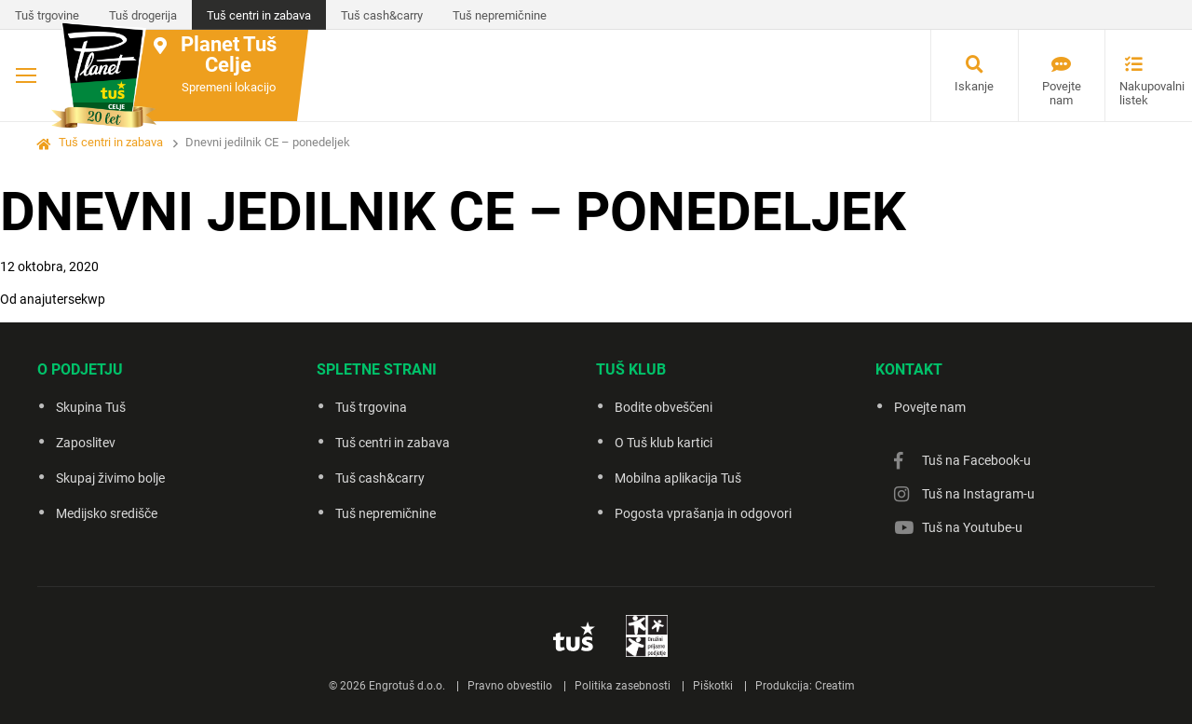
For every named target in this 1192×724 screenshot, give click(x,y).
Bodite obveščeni (663, 407)
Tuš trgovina (371, 407)
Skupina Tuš (91, 407)
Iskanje (974, 86)
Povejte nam (1061, 93)
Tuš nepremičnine (500, 15)
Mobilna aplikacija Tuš (678, 478)
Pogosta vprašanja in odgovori (703, 513)
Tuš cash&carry (382, 15)
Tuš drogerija (143, 15)
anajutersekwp (62, 299)
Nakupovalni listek (1140, 93)
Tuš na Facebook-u (976, 460)
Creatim (835, 685)
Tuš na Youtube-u (972, 527)
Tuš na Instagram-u (978, 493)
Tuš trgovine (47, 15)
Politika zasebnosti (622, 685)
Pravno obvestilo (509, 685)
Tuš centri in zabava (259, 15)
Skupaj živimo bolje (110, 478)
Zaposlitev (85, 442)
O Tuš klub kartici (663, 442)
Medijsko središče (106, 513)
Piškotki (713, 685)
